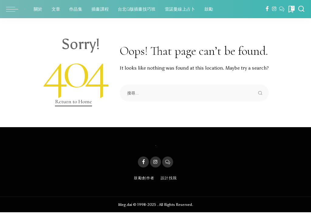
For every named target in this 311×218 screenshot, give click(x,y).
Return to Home (73, 101)
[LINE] (281, 9)
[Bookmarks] (291, 9)
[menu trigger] (15, 9)
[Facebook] (267, 9)
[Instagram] (274, 9)
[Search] (301, 9)
